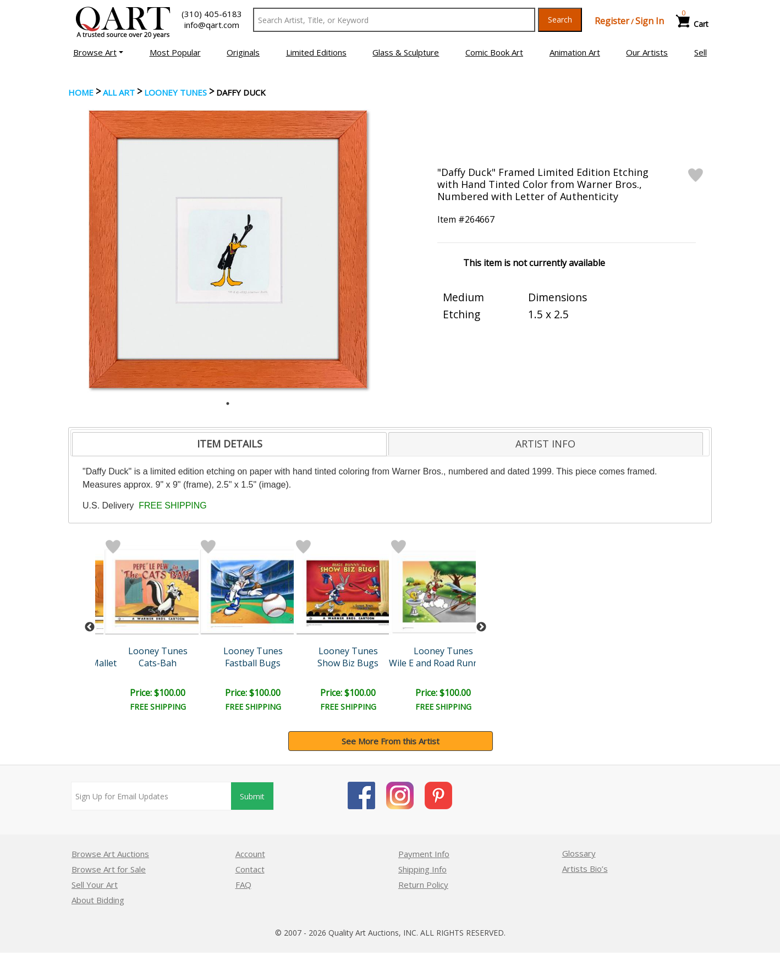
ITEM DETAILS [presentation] (229, 443)
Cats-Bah (158, 663)
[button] (98, 52)
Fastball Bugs (253, 663)
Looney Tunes (175, 92)
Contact (250, 869)
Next (481, 627)
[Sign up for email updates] (151, 796)
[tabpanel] (228, 249)
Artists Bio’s (585, 868)
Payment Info (423, 853)
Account (250, 853)
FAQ (243, 884)
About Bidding (98, 899)
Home (81, 92)
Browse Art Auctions (110, 853)
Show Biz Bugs (347, 663)
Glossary (579, 853)
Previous (89, 627)
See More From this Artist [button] (391, 741)
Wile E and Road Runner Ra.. (446, 663)
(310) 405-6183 (212, 13)
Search (560, 19)
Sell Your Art (95, 884)
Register (612, 21)
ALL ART (119, 92)
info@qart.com (211, 24)
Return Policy (423, 884)
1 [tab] (227, 403)
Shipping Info (422, 869)
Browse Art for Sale (109, 869)
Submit (252, 796)
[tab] (229, 444)
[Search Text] (394, 20)
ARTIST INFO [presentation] (545, 443)
